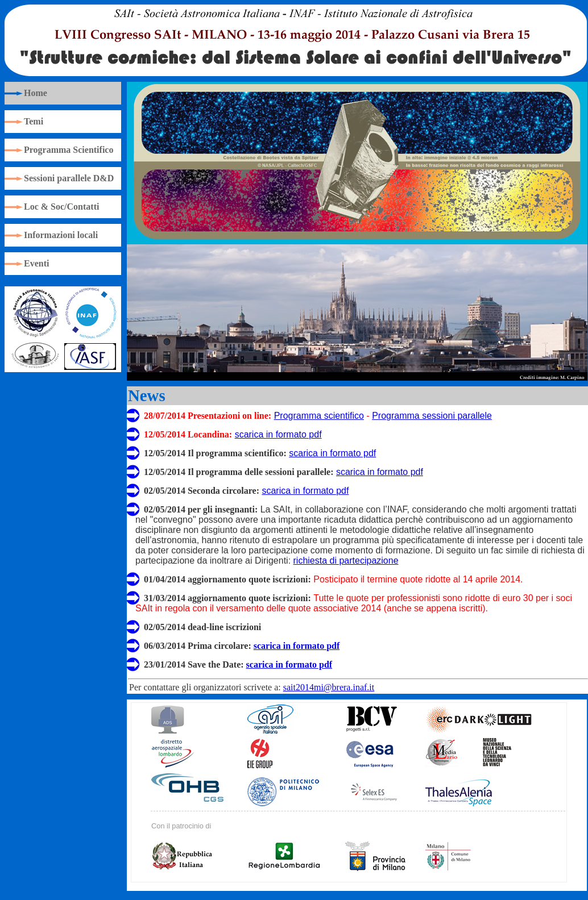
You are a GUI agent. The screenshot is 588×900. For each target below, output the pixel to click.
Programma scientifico (319, 415)
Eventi (36, 263)
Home (35, 93)
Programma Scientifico (68, 150)
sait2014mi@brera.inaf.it (328, 687)
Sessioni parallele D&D (69, 178)
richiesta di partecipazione (346, 560)
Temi (33, 121)
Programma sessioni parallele (432, 415)
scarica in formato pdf (278, 434)
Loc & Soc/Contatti (61, 206)
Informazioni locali (61, 235)
